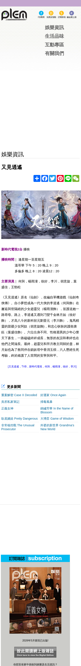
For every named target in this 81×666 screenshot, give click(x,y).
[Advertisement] (43, 466)
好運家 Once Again (53, 395)
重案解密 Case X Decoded (19, 395)
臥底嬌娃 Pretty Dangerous (19, 418)
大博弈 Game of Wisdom (57, 418)
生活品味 (54, 36)
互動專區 (54, 44)
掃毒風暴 (46, 401)
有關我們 (54, 53)
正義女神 (7, 408)
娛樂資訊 (54, 27)
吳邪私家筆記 (10, 401)
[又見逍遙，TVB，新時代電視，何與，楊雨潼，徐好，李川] (42, 366)
